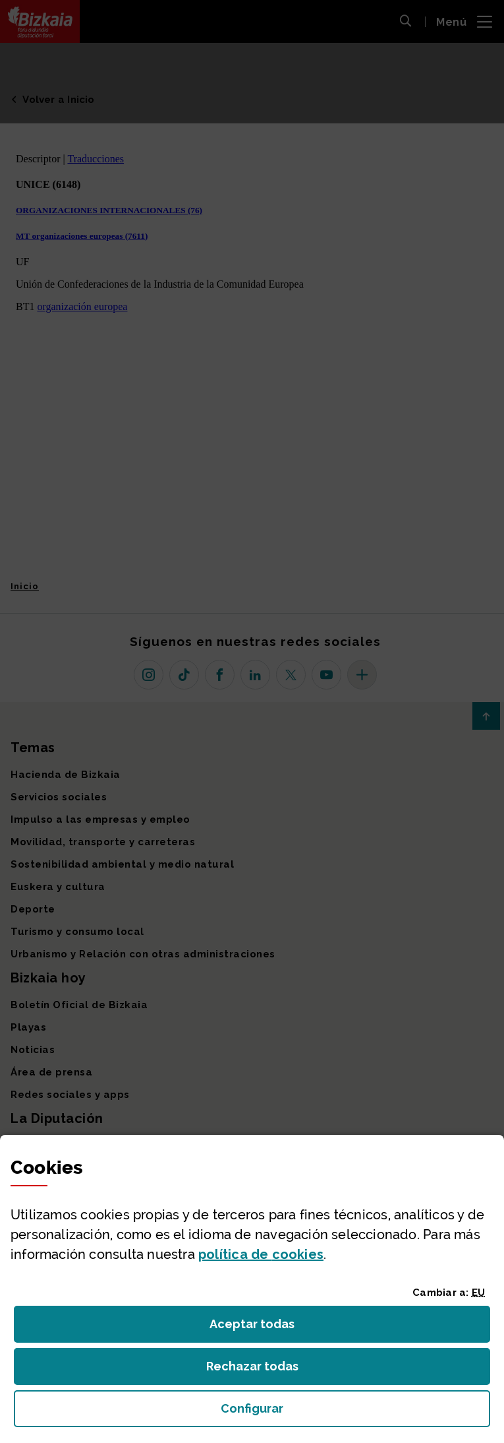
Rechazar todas (262, 1370)
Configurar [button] (326, 1412)
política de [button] (260, 1254)
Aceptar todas (264, 1328)
